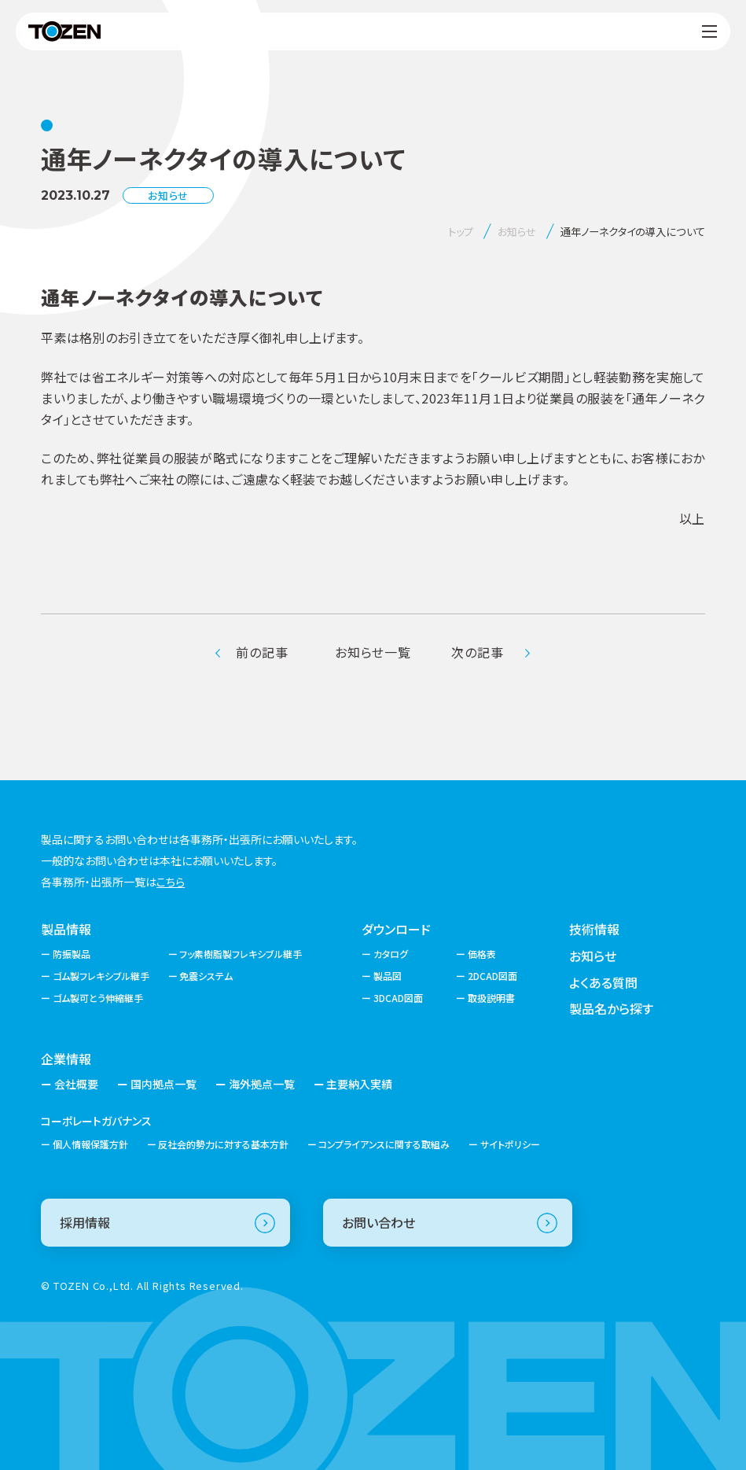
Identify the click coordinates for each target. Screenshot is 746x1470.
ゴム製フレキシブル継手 (101, 975)
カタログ (390, 953)
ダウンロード (396, 928)
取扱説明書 (491, 997)
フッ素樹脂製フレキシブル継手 (240, 953)
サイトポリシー (510, 1144)
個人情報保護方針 (90, 1144)
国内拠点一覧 (163, 1084)
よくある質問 (603, 982)
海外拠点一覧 (262, 1084)
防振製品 (71, 953)
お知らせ (592, 955)
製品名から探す (611, 1008)
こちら (170, 882)
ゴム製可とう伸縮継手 (98, 997)
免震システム (206, 975)
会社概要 (76, 1084)
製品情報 (66, 928)
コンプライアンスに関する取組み (384, 1144)
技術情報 (594, 928)
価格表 (482, 953)
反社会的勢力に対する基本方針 (223, 1144)
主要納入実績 (359, 1084)
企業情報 (66, 1058)
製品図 (387, 975)
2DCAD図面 (492, 975)
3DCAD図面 (398, 997)
